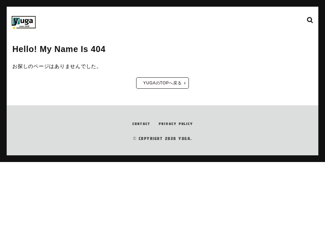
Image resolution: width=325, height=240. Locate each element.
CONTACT (137, 150)
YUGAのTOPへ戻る (162, 110)
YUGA (184, 165)
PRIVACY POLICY (177, 150)
